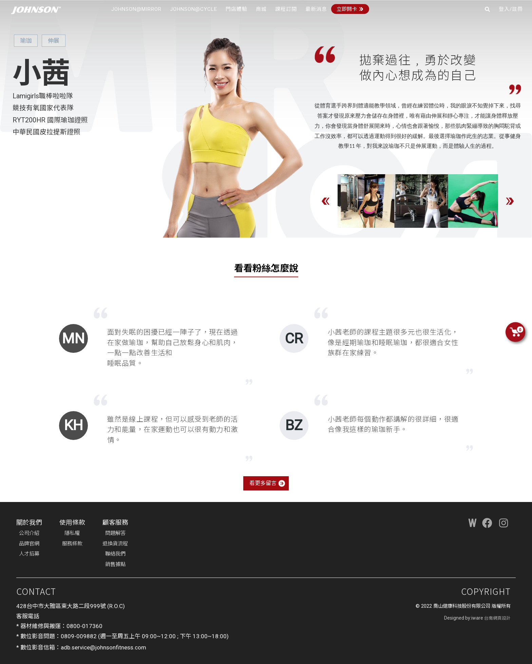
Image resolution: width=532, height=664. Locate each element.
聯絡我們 (115, 554)
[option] (363, 201)
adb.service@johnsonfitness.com (103, 647)
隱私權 (72, 533)
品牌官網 (29, 544)
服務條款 (72, 544)
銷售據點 (115, 564)
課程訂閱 (286, 9)
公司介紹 (29, 533)
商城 (261, 9)
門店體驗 (236, 9)
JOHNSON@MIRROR (136, 9)
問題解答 (115, 533)
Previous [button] (326, 201)
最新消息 (316, 9)
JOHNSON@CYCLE (193, 9)
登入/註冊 (511, 9)
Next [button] (510, 201)
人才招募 (29, 554)
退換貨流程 (115, 544)
